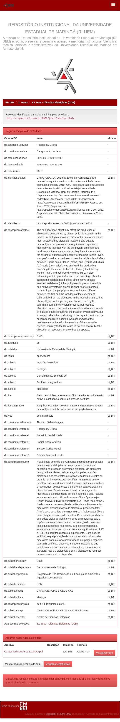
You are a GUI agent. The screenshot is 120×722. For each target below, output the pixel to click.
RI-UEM (9, 102)
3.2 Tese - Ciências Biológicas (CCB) (53, 102)
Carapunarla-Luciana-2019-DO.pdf (23, 651)
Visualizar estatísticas (58, 664)
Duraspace (78, 713)
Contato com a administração (102, 713)
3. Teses (23, 102)
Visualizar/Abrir (104, 652)
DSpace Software (35, 713)
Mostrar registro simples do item (23, 664)
